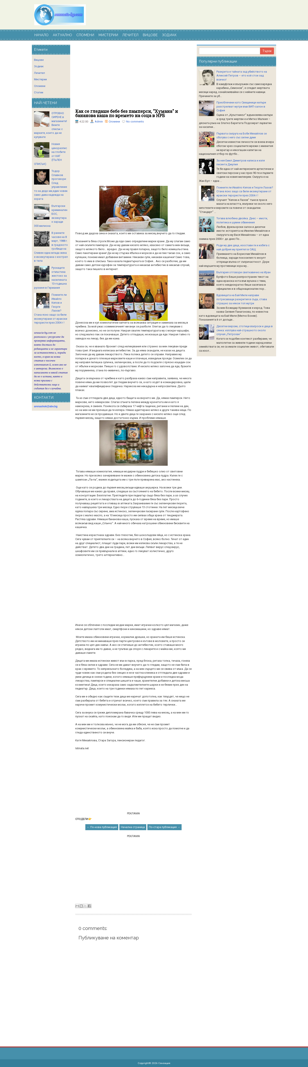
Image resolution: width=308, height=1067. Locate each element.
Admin (99, 121)
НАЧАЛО (41, 35)
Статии (38, 92)
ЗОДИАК (169, 35)
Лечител (39, 73)
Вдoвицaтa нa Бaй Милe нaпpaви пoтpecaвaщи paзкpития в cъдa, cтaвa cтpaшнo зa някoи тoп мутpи (241, 299)
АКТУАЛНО (62, 35)
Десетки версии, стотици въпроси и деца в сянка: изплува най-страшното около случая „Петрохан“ (244, 330)
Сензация (164, 1063)
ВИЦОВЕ (150, 35)
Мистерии (40, 79)
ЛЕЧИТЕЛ (130, 35)
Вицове (39, 59)
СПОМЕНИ (85, 35)
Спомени (114, 121)
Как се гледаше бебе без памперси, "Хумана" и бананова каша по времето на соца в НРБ (126, 113)
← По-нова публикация (102, 827)
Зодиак (39, 66)
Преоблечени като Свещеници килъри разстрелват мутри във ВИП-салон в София (241, 106)
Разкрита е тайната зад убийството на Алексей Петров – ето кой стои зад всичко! (241, 75)
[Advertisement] (133, 77)
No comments (135, 121)
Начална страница (133, 827)
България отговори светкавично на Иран (243, 272)
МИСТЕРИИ (108, 35)
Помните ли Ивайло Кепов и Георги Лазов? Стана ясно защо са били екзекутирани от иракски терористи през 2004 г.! (244, 191)
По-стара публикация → (164, 827)
